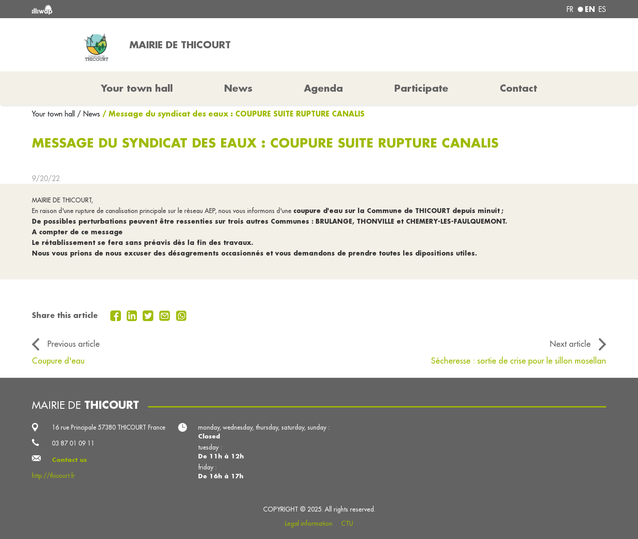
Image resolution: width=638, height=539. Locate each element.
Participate (421, 88)
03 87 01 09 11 (73, 443)
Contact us (69, 460)
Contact (518, 88)
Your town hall (54, 113)
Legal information (308, 523)
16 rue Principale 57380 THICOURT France (108, 427)
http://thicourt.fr (53, 476)
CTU (347, 523)
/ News (88, 113)
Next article (570, 343)
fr (570, 9)
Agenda (323, 88)
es (602, 9)
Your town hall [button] (137, 88)
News (238, 88)
